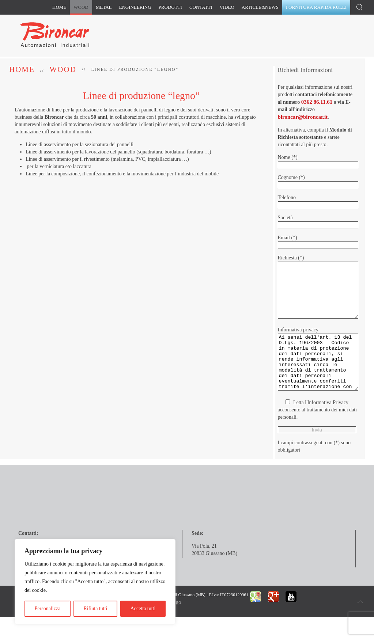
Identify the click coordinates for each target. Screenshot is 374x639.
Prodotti (170, 7)
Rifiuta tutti (95, 608)
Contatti (200, 7)
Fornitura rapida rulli (316, 7)
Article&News (260, 7)
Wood (80, 7)
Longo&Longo (164, 631)
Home (59, 7)
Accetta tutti (143, 608)
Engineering (135, 7)
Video (226, 7)
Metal (104, 7)
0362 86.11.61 (316, 102)
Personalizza (48, 608)
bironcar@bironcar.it (303, 117)
